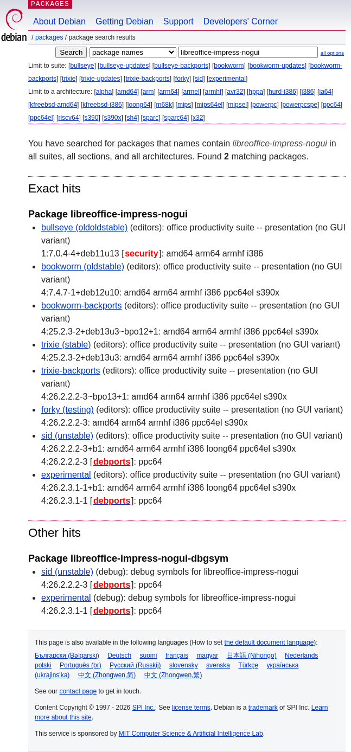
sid (199, 78)
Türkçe (248, 665)
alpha (104, 91)
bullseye (82, 65)
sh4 (132, 117)
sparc (150, 117)
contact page (78, 691)
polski (43, 665)
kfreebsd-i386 (102, 104)
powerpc (264, 104)
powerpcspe (299, 104)
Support (178, 21)
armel (191, 91)
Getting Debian (124, 21)
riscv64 (68, 117)
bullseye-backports (181, 65)
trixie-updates (100, 78)
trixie (68, 78)
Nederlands (301, 655)
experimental (227, 78)
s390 (91, 117)
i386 (308, 91)
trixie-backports (147, 78)
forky (182, 78)
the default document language (269, 642)
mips (184, 104)
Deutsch (119, 655)
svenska (218, 665)
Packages (49, 37)
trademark (263, 707)
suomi (148, 655)
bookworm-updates (277, 65)
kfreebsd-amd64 (53, 104)
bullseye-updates (124, 65)
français (176, 655)
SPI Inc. (143, 707)
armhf (213, 91)
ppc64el (41, 117)
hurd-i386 (282, 91)
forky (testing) (67, 409)
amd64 (127, 91)
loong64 (139, 104)
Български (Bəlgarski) (67, 655)
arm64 (168, 91)
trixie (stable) (66, 344)
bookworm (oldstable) (82, 266)
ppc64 (332, 104)
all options (332, 53)
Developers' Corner (240, 21)
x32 (198, 117)
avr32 (235, 91)
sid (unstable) (67, 435)
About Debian (59, 21)
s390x (112, 117)
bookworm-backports (81, 305)
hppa (255, 91)
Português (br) (80, 665)
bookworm (229, 65)
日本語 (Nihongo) (252, 655)
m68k (164, 104)
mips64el (209, 104)
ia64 (325, 91)
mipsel (237, 104)
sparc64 (175, 117)
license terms (191, 707)
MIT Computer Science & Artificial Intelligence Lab (191, 733)
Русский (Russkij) (135, 665)
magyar (207, 655)
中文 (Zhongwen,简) (107, 675)
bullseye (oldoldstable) (84, 227)
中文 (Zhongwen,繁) (173, 675)
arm (148, 91)
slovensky (183, 665)
